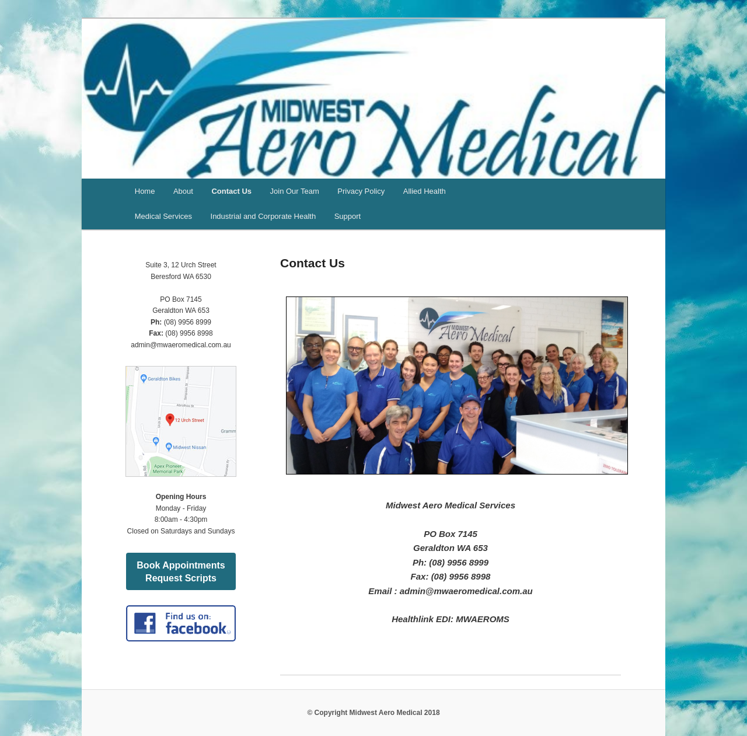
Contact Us (231, 191)
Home (145, 191)
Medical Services (163, 216)
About (183, 191)
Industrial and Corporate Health (263, 216)
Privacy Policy (361, 191)
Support (347, 216)
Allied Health (424, 191)
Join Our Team (294, 191)
